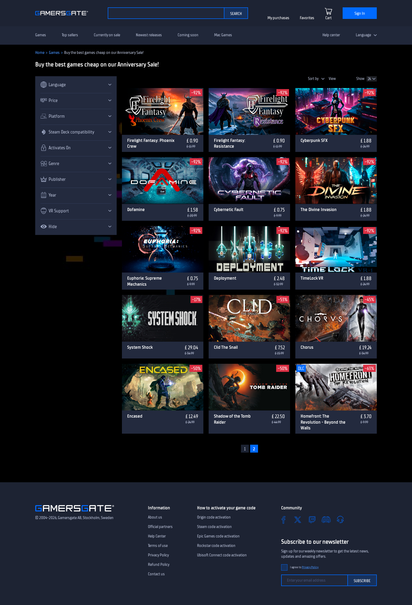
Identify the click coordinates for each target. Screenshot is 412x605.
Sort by (313, 78)
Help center (331, 35)
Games (40, 35)
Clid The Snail (226, 347)
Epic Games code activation (218, 536)
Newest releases (149, 35)
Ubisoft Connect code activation (222, 555)
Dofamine (136, 209)
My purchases (278, 17)
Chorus (307, 347)
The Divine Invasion (319, 209)
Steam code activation (214, 526)
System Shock (140, 347)
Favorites (307, 17)
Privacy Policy (158, 555)
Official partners (160, 526)
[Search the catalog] (166, 13)
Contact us (156, 574)
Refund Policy (158, 564)
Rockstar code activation (216, 545)
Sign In (359, 13)
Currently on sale (107, 35)
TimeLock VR (312, 278)
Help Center (157, 536)
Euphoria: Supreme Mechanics (144, 281)
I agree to (304, 567)
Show (360, 78)
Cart (328, 17)
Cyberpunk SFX (314, 140)
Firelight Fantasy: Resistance (229, 143)
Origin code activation (214, 517)
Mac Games (223, 35)
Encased (134, 416)
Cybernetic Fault (228, 209)
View (332, 78)
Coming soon (188, 35)
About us (155, 517)
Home (39, 52)
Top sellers (70, 35)
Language (363, 35)
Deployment (225, 278)
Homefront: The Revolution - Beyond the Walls (323, 422)
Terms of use (158, 545)
